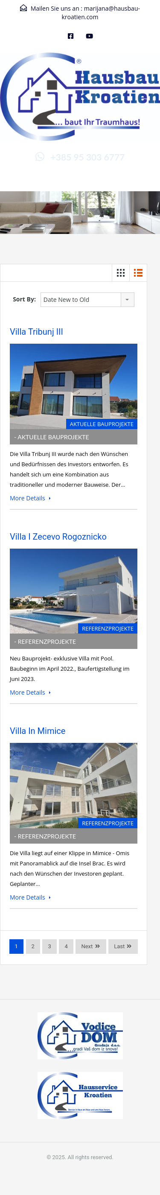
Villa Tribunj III (36, 332)
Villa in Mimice (37, 731)
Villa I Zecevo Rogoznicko (58, 537)
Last (119, 946)
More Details (30, 498)
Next (87, 946)
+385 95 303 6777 (88, 157)
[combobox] (87, 299)
